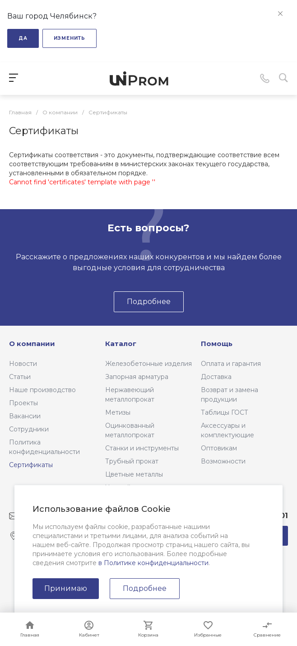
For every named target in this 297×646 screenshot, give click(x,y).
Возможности (223, 461)
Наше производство (42, 390)
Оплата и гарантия (231, 364)
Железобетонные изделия (148, 364)
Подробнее (145, 588)
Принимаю (65, 588)
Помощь (216, 343)
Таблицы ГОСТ (224, 412)
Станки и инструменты (142, 448)
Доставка (216, 377)
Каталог (120, 343)
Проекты (23, 403)
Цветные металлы (134, 474)
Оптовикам (219, 448)
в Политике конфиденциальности (153, 563)
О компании (32, 343)
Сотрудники (29, 429)
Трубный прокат (131, 461)
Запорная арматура (136, 377)
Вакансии (25, 416)
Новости (23, 364)
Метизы (117, 412)
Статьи (20, 377)
